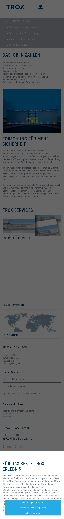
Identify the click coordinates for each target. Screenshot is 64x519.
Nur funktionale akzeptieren (33, 507)
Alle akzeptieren (32, 513)
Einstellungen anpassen (33, 502)
